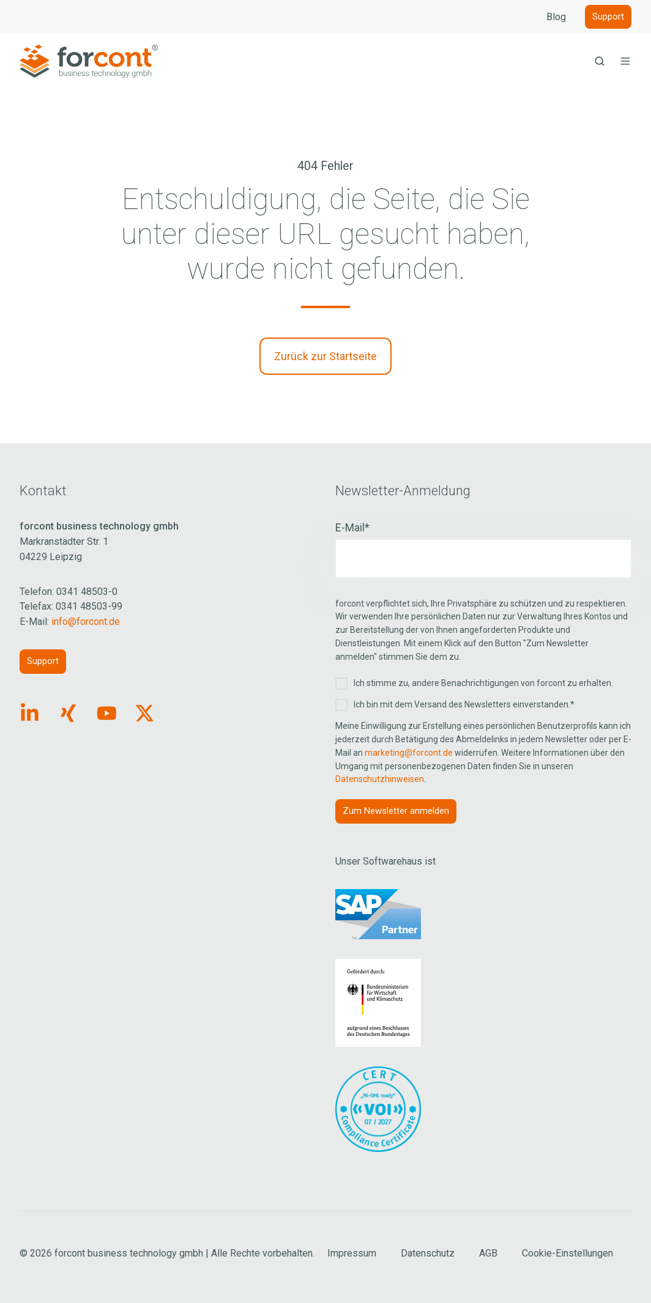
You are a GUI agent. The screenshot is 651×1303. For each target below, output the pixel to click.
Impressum (351, 1253)
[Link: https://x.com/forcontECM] (145, 713)
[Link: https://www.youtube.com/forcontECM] (107, 713)
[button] (599, 61)
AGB (488, 1253)
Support (608, 16)
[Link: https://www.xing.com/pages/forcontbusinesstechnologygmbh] (68, 713)
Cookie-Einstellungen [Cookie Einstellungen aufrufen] (567, 1253)
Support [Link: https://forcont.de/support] (43, 660)
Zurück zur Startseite (325, 356)
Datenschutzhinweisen (379, 779)
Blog (556, 17)
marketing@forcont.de (409, 753)
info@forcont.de (85, 621)
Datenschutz (428, 1253)
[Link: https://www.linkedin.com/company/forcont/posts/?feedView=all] (30, 713)
